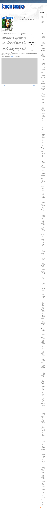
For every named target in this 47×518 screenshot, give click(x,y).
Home (19, 85)
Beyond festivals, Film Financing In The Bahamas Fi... (43, 144)
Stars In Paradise (42, 507)
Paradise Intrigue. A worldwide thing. (43, 148)
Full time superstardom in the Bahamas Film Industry (43, 37)
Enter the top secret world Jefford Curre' (43, 107)
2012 (41, 502)
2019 (41, 16)
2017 (41, 18)
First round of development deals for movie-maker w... (43, 373)
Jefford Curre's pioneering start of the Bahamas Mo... (43, 64)
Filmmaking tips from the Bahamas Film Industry (43, 69)
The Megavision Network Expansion (43, 453)
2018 (41, 17)
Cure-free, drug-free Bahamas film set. (43, 56)
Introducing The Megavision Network (43, 183)
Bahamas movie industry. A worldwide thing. (43, 102)
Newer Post (4, 85)
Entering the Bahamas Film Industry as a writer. (43, 52)
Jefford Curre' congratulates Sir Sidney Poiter (43, 116)
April (42, 496)
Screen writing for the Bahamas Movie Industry (43, 97)
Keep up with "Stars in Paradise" (43, 60)
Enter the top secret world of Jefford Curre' (43, 245)
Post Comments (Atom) (9, 87)
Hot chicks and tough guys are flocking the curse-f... (43, 259)
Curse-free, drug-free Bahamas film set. (43, 380)
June (42, 493)
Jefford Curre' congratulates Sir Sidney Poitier (43, 220)
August (43, 33)
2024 (41, 13)
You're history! (42, 125)
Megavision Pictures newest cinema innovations (43, 129)
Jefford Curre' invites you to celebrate (43, 180)
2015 (41, 21)
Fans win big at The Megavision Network (43, 93)
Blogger (27, 515)
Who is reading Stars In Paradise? (43, 152)
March (43, 497)
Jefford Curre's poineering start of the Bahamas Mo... (43, 390)
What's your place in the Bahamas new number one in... (43, 80)
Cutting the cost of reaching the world (43, 229)
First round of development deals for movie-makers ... (43, 215)
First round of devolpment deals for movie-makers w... (43, 344)
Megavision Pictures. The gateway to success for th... (43, 122)
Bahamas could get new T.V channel (43, 187)
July (42, 492)
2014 (41, 22)
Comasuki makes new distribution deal (43, 241)
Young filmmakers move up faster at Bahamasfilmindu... (43, 42)
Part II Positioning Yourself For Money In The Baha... (43, 339)
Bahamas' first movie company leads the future (43, 134)
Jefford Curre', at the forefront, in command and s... (43, 283)
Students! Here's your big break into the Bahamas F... (43, 157)
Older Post (35, 85)
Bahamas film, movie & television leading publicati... (43, 111)
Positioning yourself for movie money (43, 89)
